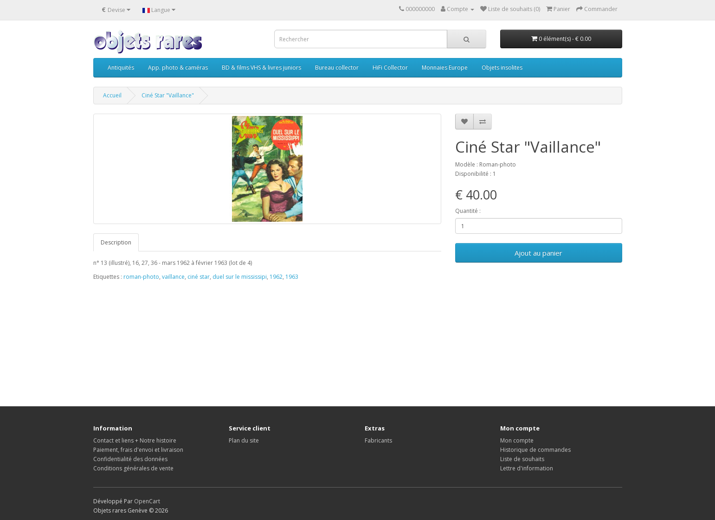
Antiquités (121, 67)
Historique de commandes (535, 450)
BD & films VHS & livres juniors (261, 67)
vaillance (173, 277)
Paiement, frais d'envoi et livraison (138, 450)
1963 (291, 277)
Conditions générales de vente (133, 468)
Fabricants (378, 440)
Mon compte (517, 440)
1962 (276, 277)
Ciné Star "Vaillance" (168, 95)
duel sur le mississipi (240, 277)
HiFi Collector (390, 67)
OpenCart (147, 501)
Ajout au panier (538, 252)
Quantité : (468, 211)
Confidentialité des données (130, 459)
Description (116, 242)
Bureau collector (337, 67)
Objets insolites (502, 67)
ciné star (198, 277)
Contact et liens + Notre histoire (134, 440)
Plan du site (244, 440)
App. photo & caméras (178, 67)
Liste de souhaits (522, 459)
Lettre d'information (526, 468)
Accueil (112, 95)
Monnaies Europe (445, 67)
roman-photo (141, 277)
